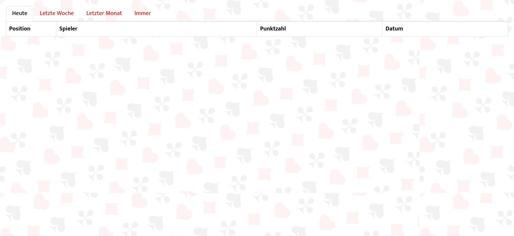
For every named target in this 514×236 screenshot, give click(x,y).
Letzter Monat (104, 13)
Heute (19, 13)
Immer (142, 13)
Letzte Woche (57, 13)
